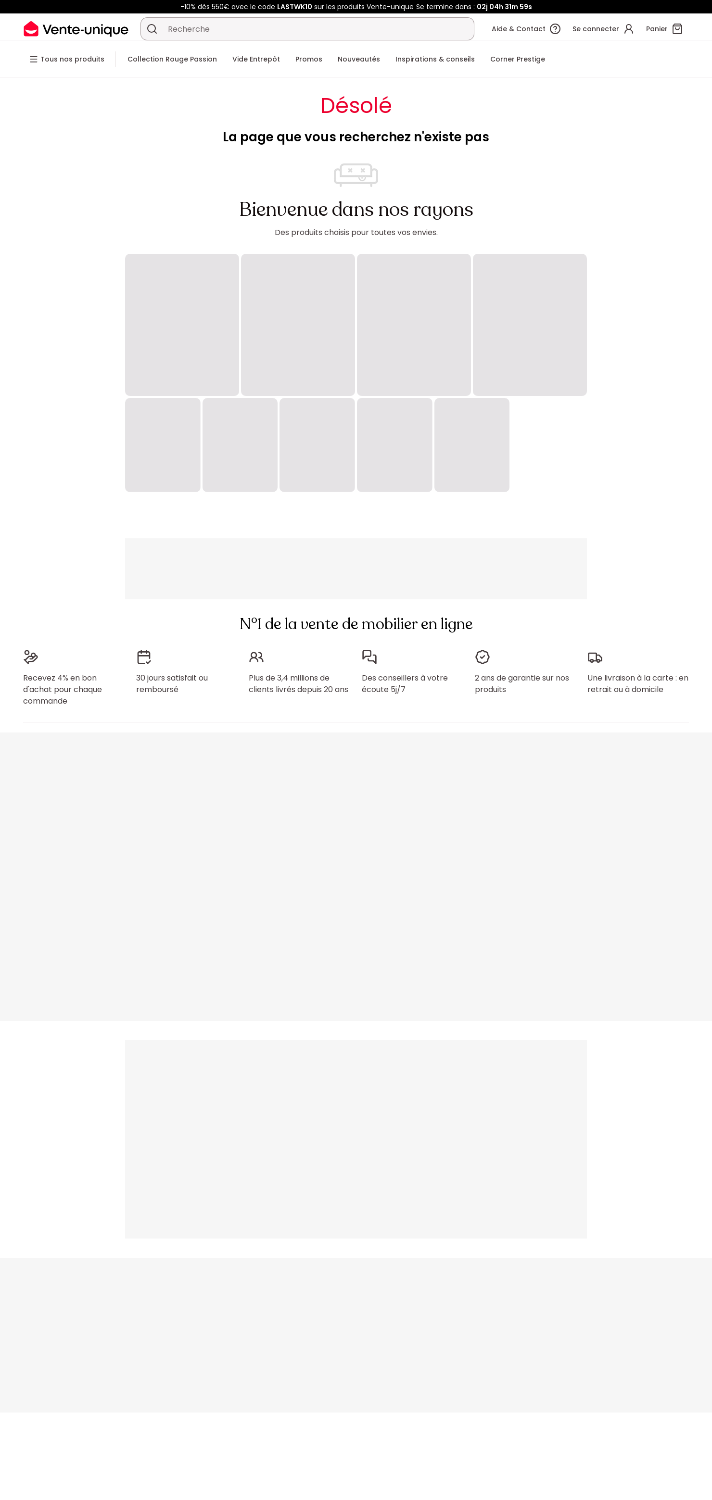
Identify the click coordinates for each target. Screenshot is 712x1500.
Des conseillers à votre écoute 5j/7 (405, 683)
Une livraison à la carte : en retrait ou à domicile (637, 683)
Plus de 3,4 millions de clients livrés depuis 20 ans (298, 683)
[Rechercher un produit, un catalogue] (152, 28)
